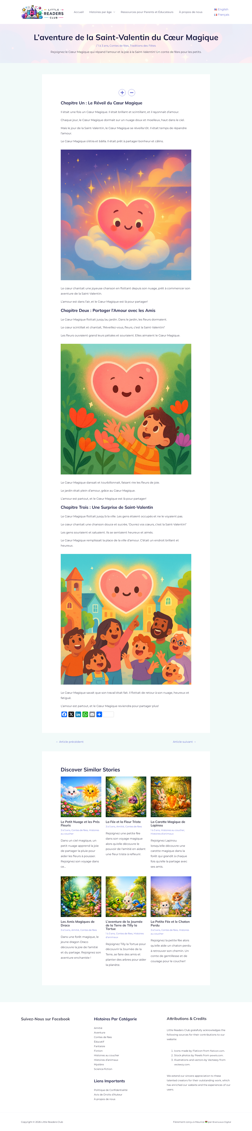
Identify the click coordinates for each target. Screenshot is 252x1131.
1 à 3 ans (101, 45)
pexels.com (217, 1055)
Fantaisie (99, 1046)
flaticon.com (218, 1050)
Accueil (79, 12)
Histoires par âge (100, 12)
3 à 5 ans (66, 830)
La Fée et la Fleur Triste (125, 822)
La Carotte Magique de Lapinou (169, 824)
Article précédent (71, 742)
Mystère (99, 1064)
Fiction (98, 1050)
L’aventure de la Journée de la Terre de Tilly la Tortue (126, 925)
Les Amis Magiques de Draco (79, 923)
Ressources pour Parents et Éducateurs (147, 12)
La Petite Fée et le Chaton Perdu (165, 923)
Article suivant (183, 742)
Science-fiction (103, 1069)
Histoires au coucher (73, 834)
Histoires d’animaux (106, 1059)
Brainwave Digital (221, 1121)
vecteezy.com (182, 1064)
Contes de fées (118, 45)
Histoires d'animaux (163, 834)
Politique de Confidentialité (110, 1090)
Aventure (99, 1032)
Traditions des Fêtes (144, 45)
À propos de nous (190, 12)
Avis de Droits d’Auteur (108, 1094)
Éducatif (99, 1041)
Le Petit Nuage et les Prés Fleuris (78, 824)
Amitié (121, 827)
